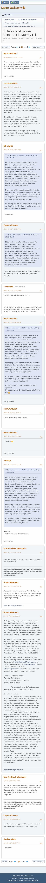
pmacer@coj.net (29, 664)
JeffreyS (7, 461)
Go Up (4, 861)
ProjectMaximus (11, 582)
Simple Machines (29, 878)
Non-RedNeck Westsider (15, 548)
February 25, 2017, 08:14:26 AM (13, 57)
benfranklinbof (10, 53)
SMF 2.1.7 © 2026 (17, 878)
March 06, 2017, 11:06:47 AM (12, 229)
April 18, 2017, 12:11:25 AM (12, 616)
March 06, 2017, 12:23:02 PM (12, 290)
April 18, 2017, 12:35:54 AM (12, 781)
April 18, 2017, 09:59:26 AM (12, 819)
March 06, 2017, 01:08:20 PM (12, 322)
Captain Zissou (11, 225)
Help (14, 875)
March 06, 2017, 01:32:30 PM (12, 552)
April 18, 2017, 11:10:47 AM (12, 843)
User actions (38, 47)
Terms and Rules (22, 875)
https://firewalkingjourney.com (13, 605)
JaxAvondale (10, 839)
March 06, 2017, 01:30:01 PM (12, 464)
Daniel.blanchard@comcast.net (24, 662)
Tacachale (8, 287)
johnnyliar (8, 146)
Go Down (5, 47)
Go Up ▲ (30, 875)
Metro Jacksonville (13, 7)
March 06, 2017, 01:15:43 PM (12, 412)
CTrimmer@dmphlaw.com (13, 669)
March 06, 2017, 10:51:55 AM (12, 87)
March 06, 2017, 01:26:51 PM (12, 436)
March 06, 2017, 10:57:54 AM (12, 149)
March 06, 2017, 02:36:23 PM (12, 586)
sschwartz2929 (10, 83)
